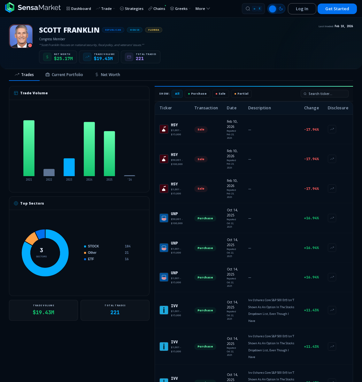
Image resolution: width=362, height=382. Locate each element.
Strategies (131, 8)
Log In (302, 9)
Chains (157, 8)
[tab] (24, 75)
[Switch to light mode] (276, 9)
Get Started (337, 9)
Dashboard (78, 8)
